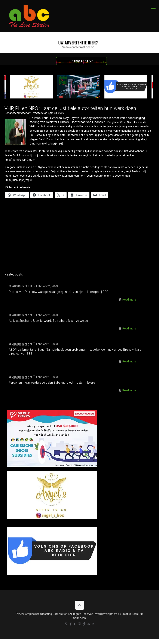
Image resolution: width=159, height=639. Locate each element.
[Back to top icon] (79, 605)
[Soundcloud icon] (88, 624)
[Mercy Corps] (52, 465)
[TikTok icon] (84, 624)
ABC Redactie (20, 286)
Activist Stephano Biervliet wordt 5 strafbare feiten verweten (48, 320)
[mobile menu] (153, 8)
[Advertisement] (78, 238)
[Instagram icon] (79, 624)
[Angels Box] (52, 518)
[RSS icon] (93, 624)
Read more (129, 299)
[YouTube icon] (75, 624)
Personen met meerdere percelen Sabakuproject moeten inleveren (53, 382)
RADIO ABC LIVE (82, 61)
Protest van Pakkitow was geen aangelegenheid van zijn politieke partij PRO (58, 291)
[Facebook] (52, 573)
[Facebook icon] (70, 624)
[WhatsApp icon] (66, 624)
